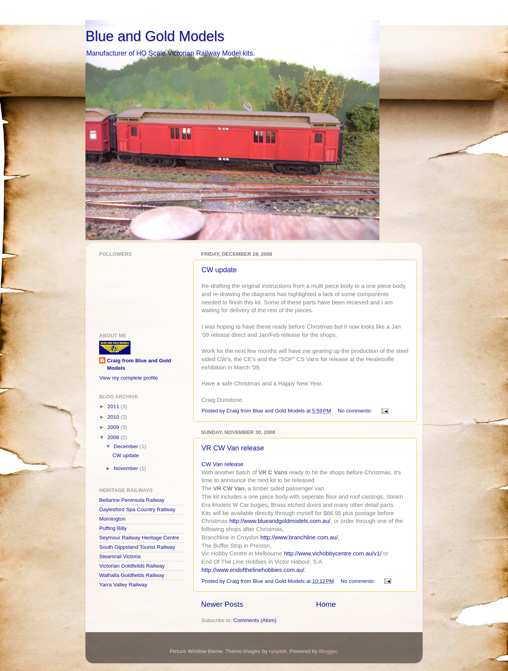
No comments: (356, 411)
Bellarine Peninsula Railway (132, 500)
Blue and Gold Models (154, 36)
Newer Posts (222, 604)
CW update (219, 270)
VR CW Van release (232, 448)
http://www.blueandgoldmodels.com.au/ (279, 521)
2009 (114, 427)
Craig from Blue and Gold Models (139, 364)
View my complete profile (128, 378)
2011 (114, 406)
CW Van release (222, 464)
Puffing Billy (113, 528)
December (127, 446)
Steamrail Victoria (120, 556)
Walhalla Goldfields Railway (131, 575)
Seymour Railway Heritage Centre (139, 538)
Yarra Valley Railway (123, 585)
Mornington (112, 519)
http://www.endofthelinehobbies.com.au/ (252, 570)
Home (326, 604)
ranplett (278, 651)
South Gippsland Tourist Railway (137, 547)
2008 (114, 437)
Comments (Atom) (255, 620)
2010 (114, 417)
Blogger (328, 651)
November (127, 468)
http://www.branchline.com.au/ (299, 537)
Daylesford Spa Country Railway (137, 509)
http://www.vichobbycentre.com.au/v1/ (332, 553)
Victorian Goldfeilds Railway (132, 566)
